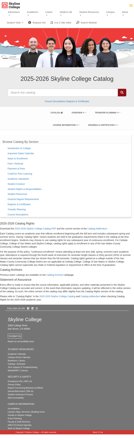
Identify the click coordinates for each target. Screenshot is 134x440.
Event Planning (15, 418)
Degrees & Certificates (77, 101)
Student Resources (89, 12)
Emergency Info (15, 381)
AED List (28, 381)
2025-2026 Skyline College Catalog (57, 296)
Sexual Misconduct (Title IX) (20, 391)
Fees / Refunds (15, 163)
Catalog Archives (55, 275)
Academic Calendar (17, 354)
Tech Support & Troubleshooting (22, 367)
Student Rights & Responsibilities (24, 189)
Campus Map (14, 412)
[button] (86, 22)
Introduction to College (19, 148)
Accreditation (14, 408)
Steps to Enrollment (18, 158)
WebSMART (13, 370)
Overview (78, 113)
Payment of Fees (16, 168)
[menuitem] (56, 112)
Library (22, 361)
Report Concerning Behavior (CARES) (25, 388)
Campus (110, 12)
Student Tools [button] (15, 24)
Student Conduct (16, 184)
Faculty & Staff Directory (19, 422)
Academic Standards (18, 179)
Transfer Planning (107, 113)
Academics (32, 12)
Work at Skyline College (19, 428)
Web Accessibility (16, 398)
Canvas (24, 370)
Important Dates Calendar (21, 153)
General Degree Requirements (23, 199)
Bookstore (12, 361)
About (125, 12)
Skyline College (32, 432)
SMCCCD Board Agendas (20, 425)
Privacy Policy (14, 384)
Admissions (14, 12)
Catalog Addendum (97, 228)
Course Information (65, 125)
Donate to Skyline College (20, 415)
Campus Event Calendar (19, 357)
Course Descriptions (55, 101)
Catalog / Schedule (16, 364)
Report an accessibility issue (21, 341)
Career (49, 12)
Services (26, 412)
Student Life (66, 12)
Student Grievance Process (20, 394)
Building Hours (38, 412)
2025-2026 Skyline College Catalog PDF (35, 228)
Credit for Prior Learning (20, 173)
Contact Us (15, 336)
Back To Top (98, 432)
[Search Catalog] (122, 92)
